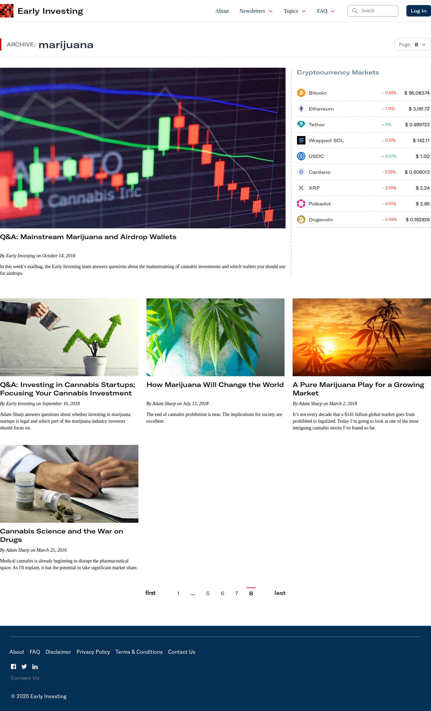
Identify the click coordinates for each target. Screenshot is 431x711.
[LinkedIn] (35, 666)
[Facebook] (13, 666)
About (222, 11)
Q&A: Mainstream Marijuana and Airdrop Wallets (88, 236)
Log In (419, 11)
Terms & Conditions (139, 651)
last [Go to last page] (280, 592)
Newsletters (256, 11)
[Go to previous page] (165, 593)
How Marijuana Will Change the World (215, 384)
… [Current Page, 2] (192, 593)
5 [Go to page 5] (208, 593)
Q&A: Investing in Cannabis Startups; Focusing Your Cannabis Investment (67, 388)
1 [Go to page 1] (178, 593)
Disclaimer (58, 651)
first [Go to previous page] (150, 592)
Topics (295, 11)
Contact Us (181, 651)
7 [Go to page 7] (236, 593)
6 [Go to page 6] (222, 593)
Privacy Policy (93, 651)
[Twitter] (24, 666)
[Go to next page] (265, 593)
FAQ (326, 11)
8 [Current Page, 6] (251, 593)
